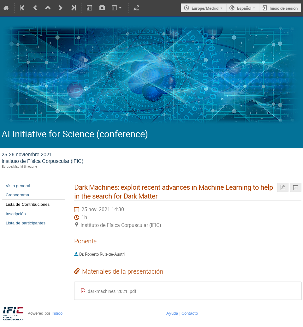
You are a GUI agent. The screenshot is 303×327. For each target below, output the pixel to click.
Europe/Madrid (205, 8)
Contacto (189, 313)
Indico (56, 313)
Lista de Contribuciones (28, 204)
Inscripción (16, 213)
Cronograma (17, 195)
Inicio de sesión (284, 8)
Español (244, 8)
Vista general (18, 185)
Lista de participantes (25, 223)
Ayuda (172, 313)
